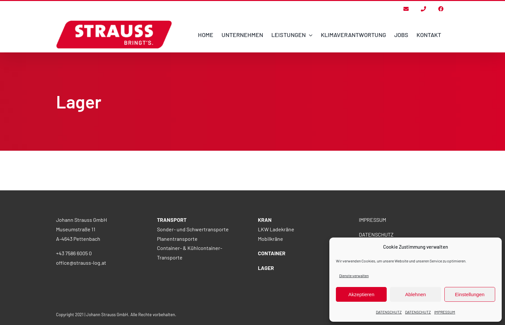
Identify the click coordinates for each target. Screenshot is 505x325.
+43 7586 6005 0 (74, 288)
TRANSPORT (171, 255)
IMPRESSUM (444, 312)
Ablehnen (415, 294)
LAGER (266, 303)
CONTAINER (271, 288)
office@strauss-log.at (81, 298)
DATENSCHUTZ (389, 312)
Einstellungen (469, 294)
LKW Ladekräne (276, 264)
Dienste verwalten (354, 275)
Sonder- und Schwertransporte (193, 264)
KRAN (265, 255)
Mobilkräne (270, 274)
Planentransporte (177, 274)
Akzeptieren (361, 294)
